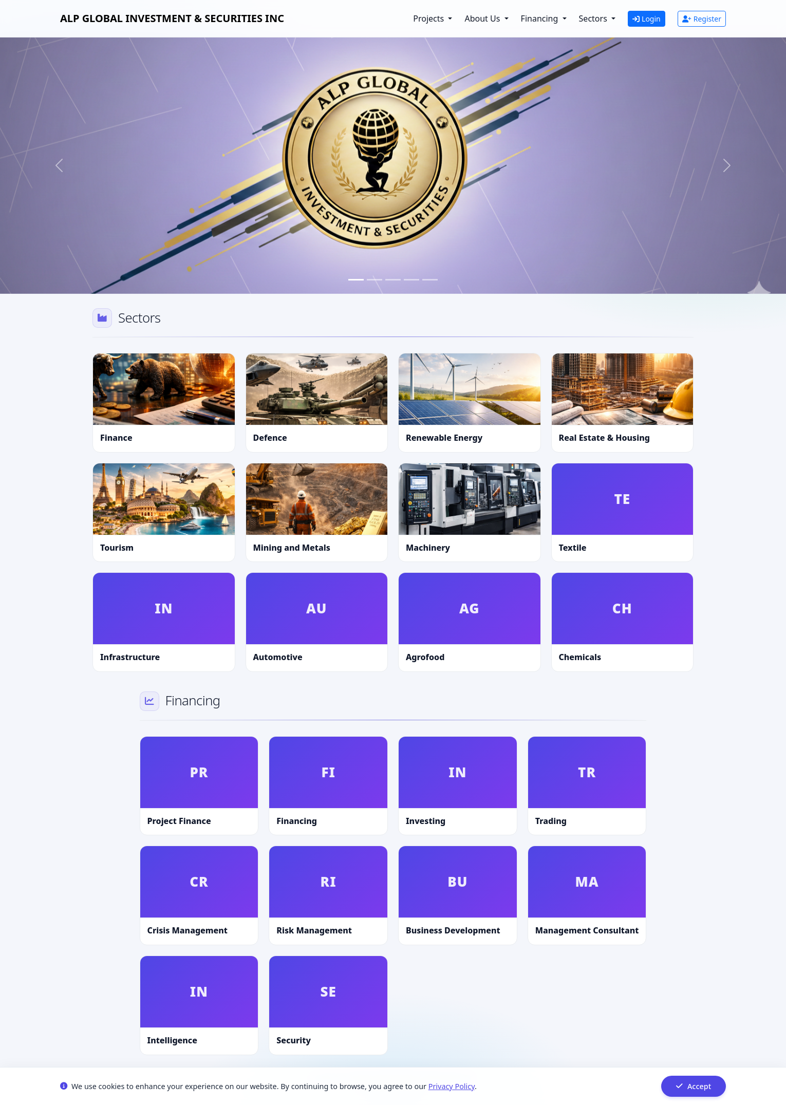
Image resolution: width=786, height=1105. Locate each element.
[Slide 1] (356, 280)
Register (701, 19)
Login (646, 19)
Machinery (428, 547)
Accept (693, 1086)
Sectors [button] (594, 18)
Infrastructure (130, 657)
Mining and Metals (291, 547)
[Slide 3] (393, 280)
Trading (551, 821)
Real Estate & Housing (604, 437)
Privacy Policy (451, 1086)
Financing (296, 821)
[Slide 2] (374, 280)
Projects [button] (429, 18)
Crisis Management (187, 930)
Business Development (453, 930)
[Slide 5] (430, 280)
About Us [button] (483, 18)
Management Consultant (587, 930)
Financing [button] (540, 18)
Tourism (117, 547)
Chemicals (580, 657)
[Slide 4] (411, 280)
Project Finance (179, 821)
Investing (425, 821)
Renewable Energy (444, 437)
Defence (270, 437)
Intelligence (172, 1040)
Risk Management (314, 930)
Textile (573, 547)
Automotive (278, 657)
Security (293, 1040)
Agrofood (425, 657)
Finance (116, 437)
